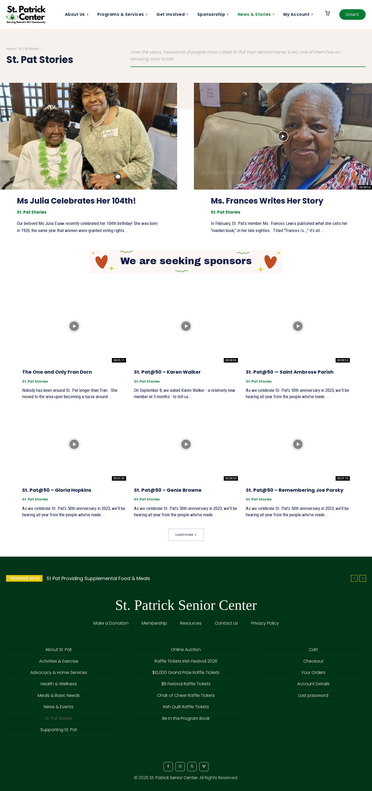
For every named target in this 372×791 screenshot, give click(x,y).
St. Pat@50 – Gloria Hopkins (56, 490)
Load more (186, 534)
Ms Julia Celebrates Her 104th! (78, 200)
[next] (362, 578)
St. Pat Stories (31, 212)
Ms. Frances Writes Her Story (268, 200)
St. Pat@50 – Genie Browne (168, 490)
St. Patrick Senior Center (174, 778)
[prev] (354, 578)
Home (11, 48)
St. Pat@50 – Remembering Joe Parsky (294, 490)
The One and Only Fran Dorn (57, 372)
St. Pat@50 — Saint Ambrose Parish (289, 372)
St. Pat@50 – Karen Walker (167, 372)
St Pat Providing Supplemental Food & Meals (98, 578)
